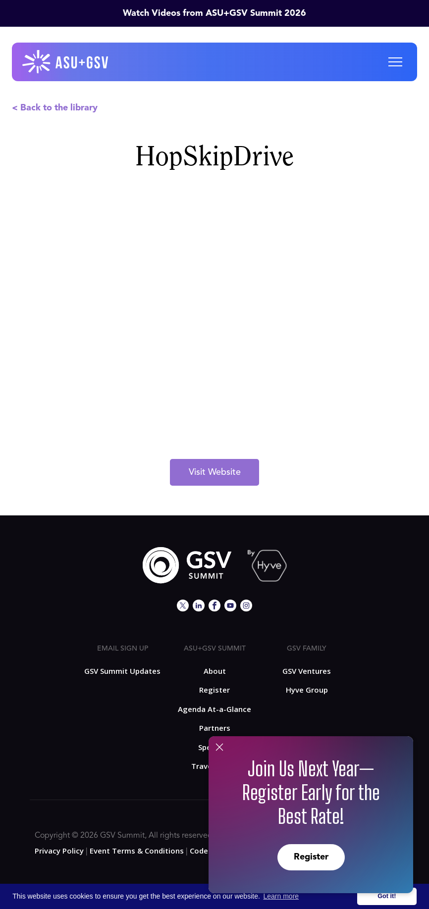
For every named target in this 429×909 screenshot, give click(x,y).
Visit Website (215, 472)
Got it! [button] (386, 896)
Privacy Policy (59, 851)
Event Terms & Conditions (137, 851)
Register (311, 857)
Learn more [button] (281, 896)
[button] (395, 62)
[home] (66, 62)
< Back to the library (55, 107)
